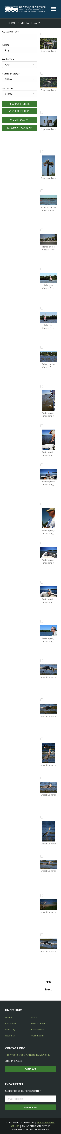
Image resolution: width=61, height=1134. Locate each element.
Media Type (8, 59)
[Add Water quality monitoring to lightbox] (41, 386)
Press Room (37, 1035)
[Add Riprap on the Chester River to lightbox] (41, 230)
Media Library (30, 23)
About (34, 1017)
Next (48, 989)
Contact (30, 1069)
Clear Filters (19, 111)
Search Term (10, 31)
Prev (48, 981)
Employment (37, 1029)
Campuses (10, 1023)
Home (12, 23)
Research (10, 1035)
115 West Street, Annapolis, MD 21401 (28, 1055)
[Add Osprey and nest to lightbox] (41, 34)
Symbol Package (19, 128)
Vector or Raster (10, 73)
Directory (10, 1029)
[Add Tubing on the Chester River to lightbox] (41, 347)
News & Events (39, 1023)
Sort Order (7, 88)
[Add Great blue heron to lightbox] (41, 660)
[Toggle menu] (53, 9)
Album (5, 44)
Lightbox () (19, 119)
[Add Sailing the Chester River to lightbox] (41, 269)
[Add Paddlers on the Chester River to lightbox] (41, 190)
